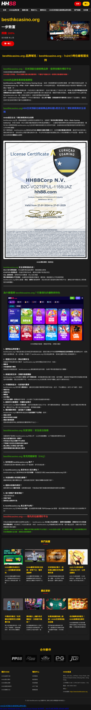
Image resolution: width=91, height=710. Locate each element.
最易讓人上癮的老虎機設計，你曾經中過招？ (34, 619)
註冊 (77, 4)
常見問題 (35, 683)
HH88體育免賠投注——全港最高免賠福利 (12, 570)
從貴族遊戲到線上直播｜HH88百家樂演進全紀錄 (56, 619)
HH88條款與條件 (6, 686)
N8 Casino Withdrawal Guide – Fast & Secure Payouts (18, 709)
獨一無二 (7, 44)
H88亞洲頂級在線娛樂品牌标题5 (60, 10)
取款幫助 (35, 679)
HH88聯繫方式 (5, 689)
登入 (86, 4)
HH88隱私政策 (5, 683)
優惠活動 (25, 10)
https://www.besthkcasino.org (78, 692)
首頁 (4, 10)
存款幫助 (35, 676)
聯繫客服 (35, 689)
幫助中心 (34, 10)
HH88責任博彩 (5, 679)
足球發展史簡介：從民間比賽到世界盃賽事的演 (55, 570)
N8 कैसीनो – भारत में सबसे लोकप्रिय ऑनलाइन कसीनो (53, 709)
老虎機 (85, 10)
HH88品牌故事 (14, 10)
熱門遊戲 (77, 10)
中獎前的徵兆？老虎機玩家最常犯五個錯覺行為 (12, 619)
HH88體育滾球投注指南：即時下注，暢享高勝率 (34, 570)
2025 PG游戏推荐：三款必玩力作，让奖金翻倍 (77, 570)
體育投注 (43, 10)
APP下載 (35, 686)
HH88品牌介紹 (5, 676)
